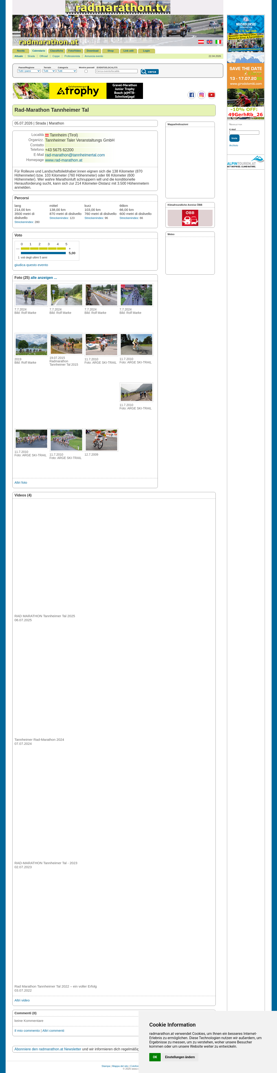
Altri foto (21, 482)
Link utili (128, 50)
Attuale (19, 56)
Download (93, 50)
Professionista (72, 56)
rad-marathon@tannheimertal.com (75, 155)
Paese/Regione (26, 67)
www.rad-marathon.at (63, 160)
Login (146, 50)
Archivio (233, 145)
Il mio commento (27, 1030)
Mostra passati (87, 67)
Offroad (44, 56)
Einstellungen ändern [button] (180, 1057)
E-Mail (232, 129)
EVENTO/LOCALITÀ (107, 67)
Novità (21, 50)
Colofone (135, 1066)
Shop (111, 50)
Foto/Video (74, 50)
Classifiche (56, 50)
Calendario (38, 50)
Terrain (47, 67)
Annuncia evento (94, 56)
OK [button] (155, 1057)
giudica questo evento (31, 265)
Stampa (106, 1066)
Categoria (63, 67)
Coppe (56, 56)
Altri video (22, 1000)
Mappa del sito (120, 1066)
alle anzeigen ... (44, 278)
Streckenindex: (24, 222)
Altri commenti (53, 1030)
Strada (31, 56)
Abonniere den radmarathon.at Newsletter (48, 1049)
